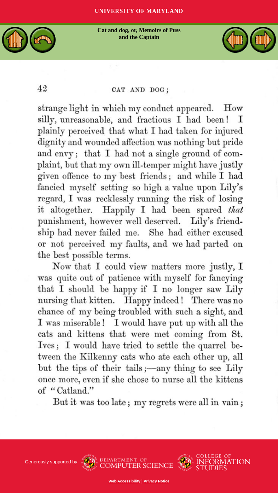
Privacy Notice (157, 481)
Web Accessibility (124, 481)
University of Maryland (139, 11)
